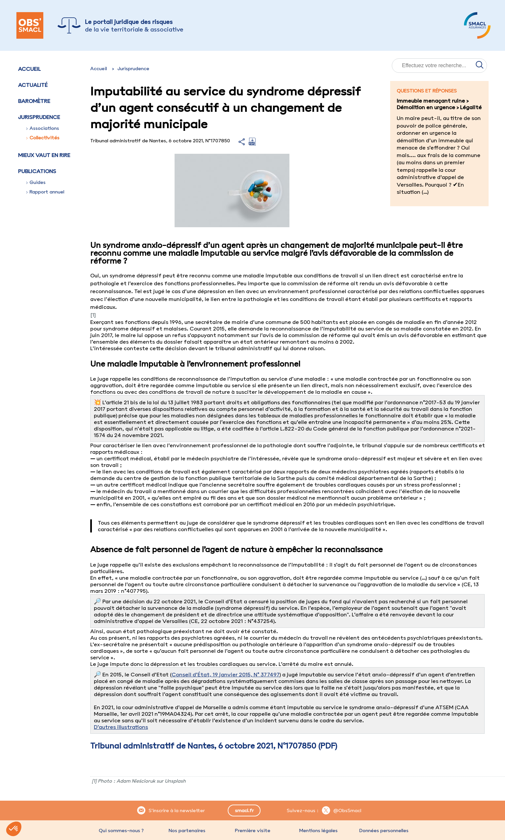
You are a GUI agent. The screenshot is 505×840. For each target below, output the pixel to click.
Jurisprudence (133, 68)
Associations (42, 128)
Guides (36, 182)
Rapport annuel (45, 192)
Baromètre (34, 101)
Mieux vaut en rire (44, 155)
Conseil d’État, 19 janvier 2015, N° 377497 (226, 674)
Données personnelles (384, 830)
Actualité (33, 85)
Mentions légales (318, 830)
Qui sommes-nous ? (121, 830)
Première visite (252, 830)
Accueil (29, 69)
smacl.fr (244, 810)
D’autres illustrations (121, 727)
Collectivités (42, 138)
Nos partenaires (187, 830)
